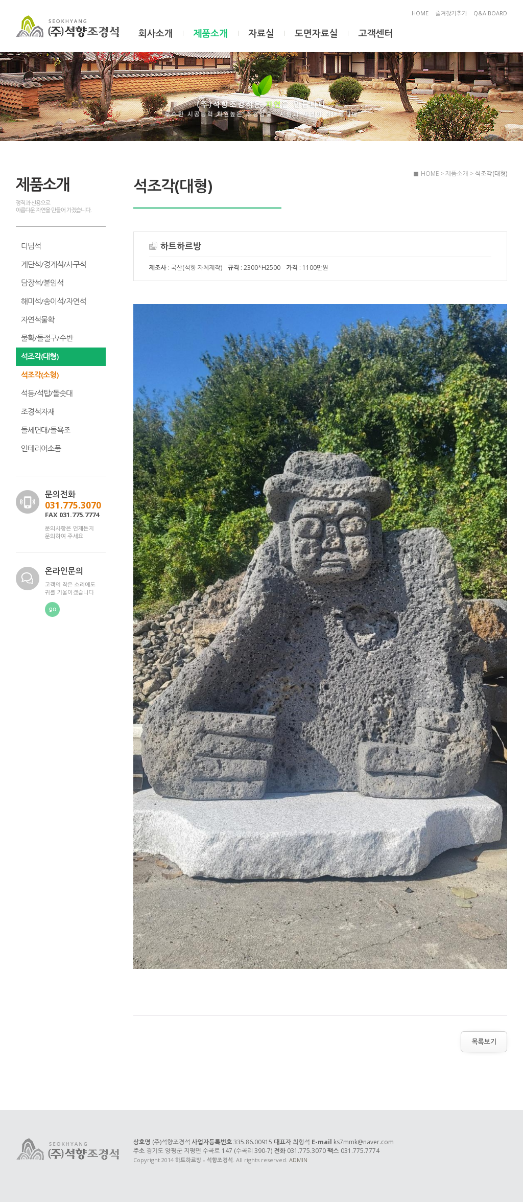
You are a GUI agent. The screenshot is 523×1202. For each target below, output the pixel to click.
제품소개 (210, 33)
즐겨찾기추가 (451, 13)
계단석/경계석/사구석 (53, 264)
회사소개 (155, 33)
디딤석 (31, 246)
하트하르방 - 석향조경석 (68, 27)
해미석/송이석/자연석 (53, 301)
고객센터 (375, 33)
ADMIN (298, 1160)
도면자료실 (316, 33)
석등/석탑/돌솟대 (47, 393)
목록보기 (483, 1041)
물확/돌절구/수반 (47, 338)
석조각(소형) (40, 374)
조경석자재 (38, 411)
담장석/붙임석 (42, 283)
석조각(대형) (40, 356)
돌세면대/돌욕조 (45, 430)
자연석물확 (38, 319)
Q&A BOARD (490, 13)
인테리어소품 (41, 448)
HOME (420, 13)
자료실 (261, 33)
